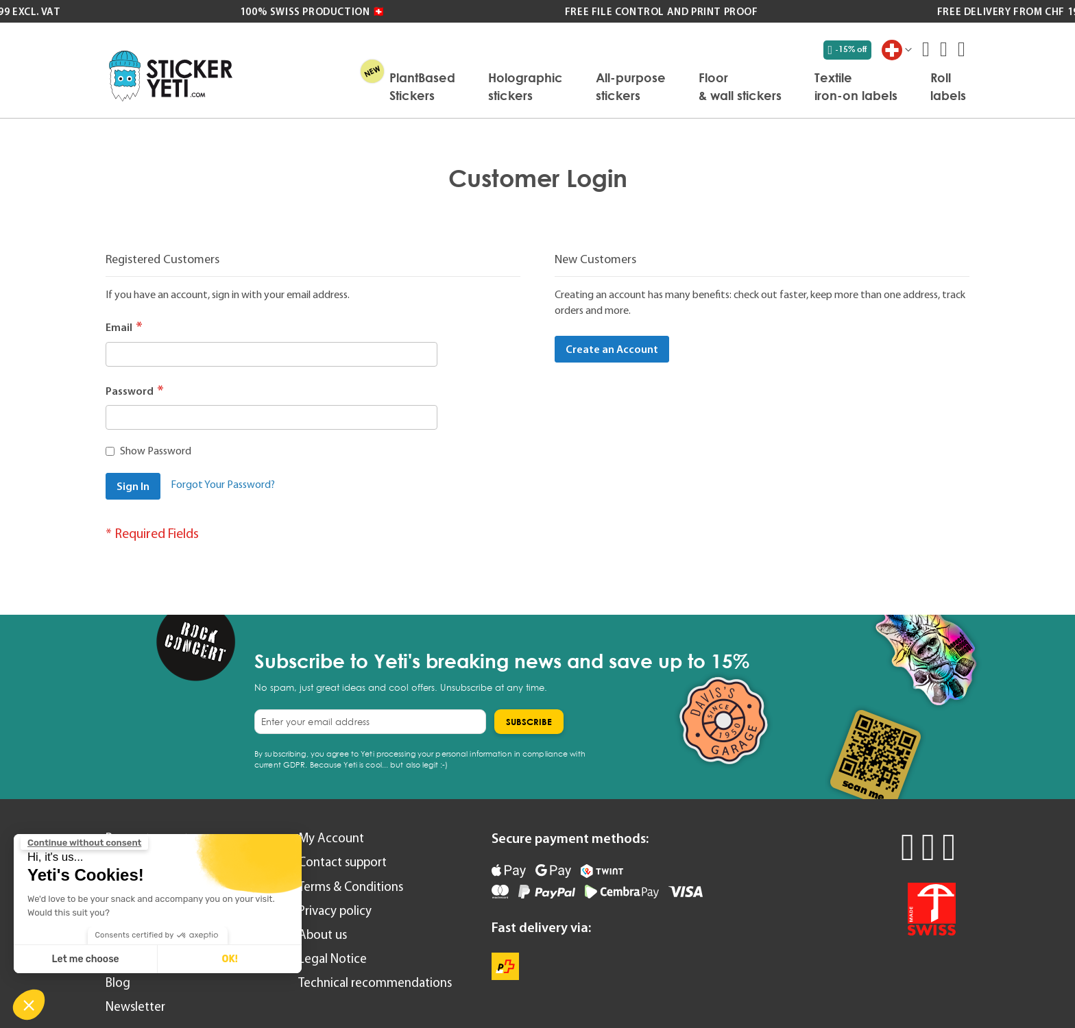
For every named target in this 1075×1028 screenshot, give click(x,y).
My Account (331, 838)
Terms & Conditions (350, 886)
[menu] (606, 86)
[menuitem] (422, 86)
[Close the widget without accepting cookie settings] (84, 843)
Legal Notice (332, 958)
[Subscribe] (529, 721)
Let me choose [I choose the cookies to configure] (85, 959)
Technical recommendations (375, 982)
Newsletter (135, 1006)
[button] (28, 1004)
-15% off (847, 49)
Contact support (342, 862)
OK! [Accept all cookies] (229, 959)
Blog (118, 982)
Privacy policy (335, 910)
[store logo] (170, 76)
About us (322, 934)
